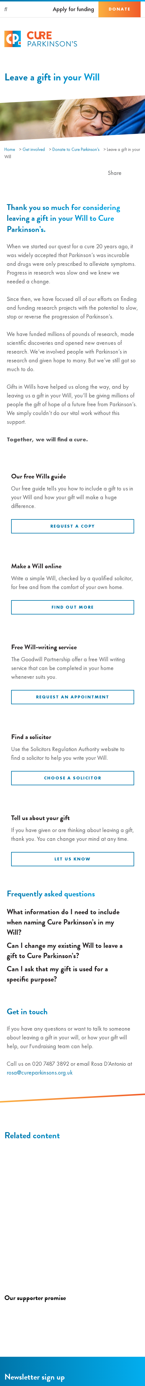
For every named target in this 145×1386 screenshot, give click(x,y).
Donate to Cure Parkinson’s (75, 149)
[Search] (6, 9)
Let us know (72, 859)
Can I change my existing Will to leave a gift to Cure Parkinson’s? (71, 950)
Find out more (73, 607)
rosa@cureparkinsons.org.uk (40, 1072)
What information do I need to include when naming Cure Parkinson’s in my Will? (71, 922)
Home (9, 149)
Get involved (34, 149)
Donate (119, 9)
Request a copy (72, 526)
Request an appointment (72, 697)
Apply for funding (73, 9)
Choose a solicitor (72, 778)
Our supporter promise (35, 1298)
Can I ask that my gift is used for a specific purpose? (71, 974)
